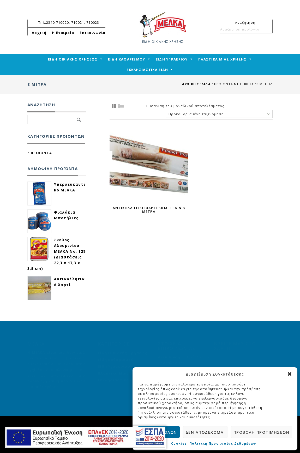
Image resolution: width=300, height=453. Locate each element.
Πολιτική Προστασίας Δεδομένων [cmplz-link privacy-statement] (222, 443)
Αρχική (39, 32)
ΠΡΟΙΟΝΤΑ (41, 152)
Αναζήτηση (266, 29)
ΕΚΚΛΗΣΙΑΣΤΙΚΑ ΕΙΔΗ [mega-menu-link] (147, 69)
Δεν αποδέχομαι (205, 432)
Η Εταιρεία (63, 32)
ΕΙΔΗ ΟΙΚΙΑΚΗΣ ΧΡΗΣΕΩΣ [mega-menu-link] (73, 59)
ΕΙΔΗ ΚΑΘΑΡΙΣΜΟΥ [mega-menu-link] (126, 59)
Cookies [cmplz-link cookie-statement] (179, 443)
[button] (289, 374)
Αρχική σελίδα (196, 84)
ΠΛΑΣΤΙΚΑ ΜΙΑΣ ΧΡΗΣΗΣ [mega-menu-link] (222, 59)
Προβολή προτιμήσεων (261, 432)
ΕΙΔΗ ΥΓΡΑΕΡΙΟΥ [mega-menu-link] (172, 59)
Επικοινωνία (92, 32)
